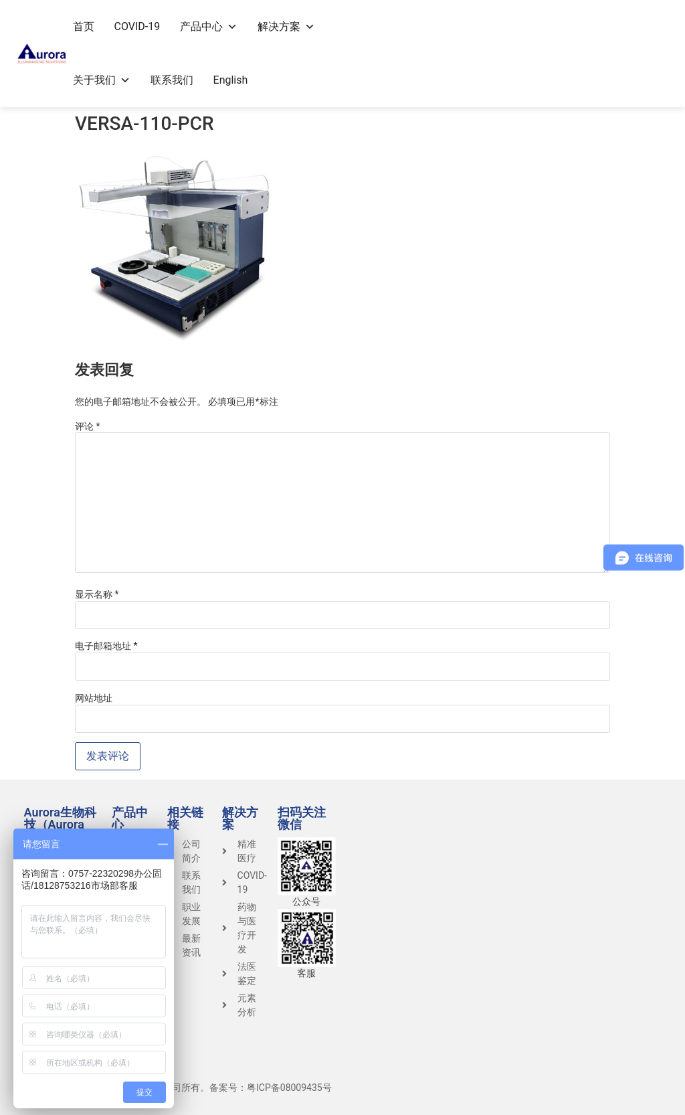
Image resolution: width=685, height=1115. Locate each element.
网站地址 (93, 698)
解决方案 (286, 26)
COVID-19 (137, 26)
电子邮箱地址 (106, 646)
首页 (83, 26)
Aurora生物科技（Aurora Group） (60, 824)
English (230, 80)
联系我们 (172, 80)
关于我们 (101, 80)
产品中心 (208, 26)
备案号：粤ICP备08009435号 (270, 1087)
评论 (87, 426)
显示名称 (97, 594)
